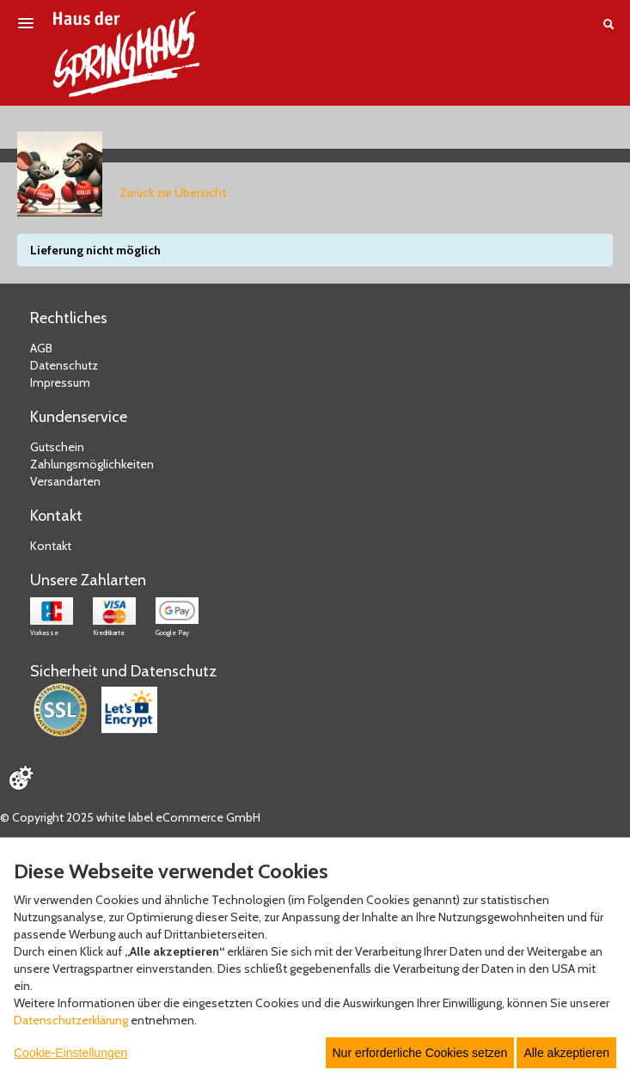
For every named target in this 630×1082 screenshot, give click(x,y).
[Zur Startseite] (126, 54)
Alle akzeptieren (566, 1053)
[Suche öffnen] (608, 24)
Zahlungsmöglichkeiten (92, 464)
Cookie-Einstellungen (70, 1053)
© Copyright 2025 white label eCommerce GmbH (130, 817)
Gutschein (57, 447)
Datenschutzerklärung (71, 1020)
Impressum (60, 382)
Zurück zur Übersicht (172, 192)
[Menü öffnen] (26, 23)
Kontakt (50, 545)
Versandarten (65, 481)
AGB (41, 348)
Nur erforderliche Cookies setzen (420, 1053)
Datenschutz (64, 365)
